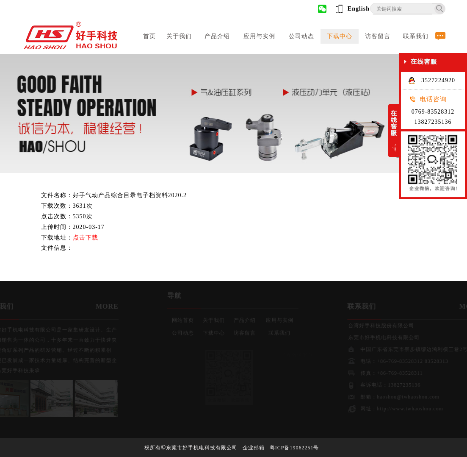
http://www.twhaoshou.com (415, 409)
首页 (149, 36)
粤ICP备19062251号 (294, 448)
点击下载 (85, 237)
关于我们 (179, 36)
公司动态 (301, 36)
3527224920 (431, 80)
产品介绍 (217, 36)
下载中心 (339, 36)
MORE (101, 306)
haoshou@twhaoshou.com (413, 397)
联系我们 (415, 36)
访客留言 (377, 36)
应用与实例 (259, 36)
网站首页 (183, 319)
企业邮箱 (254, 448)
